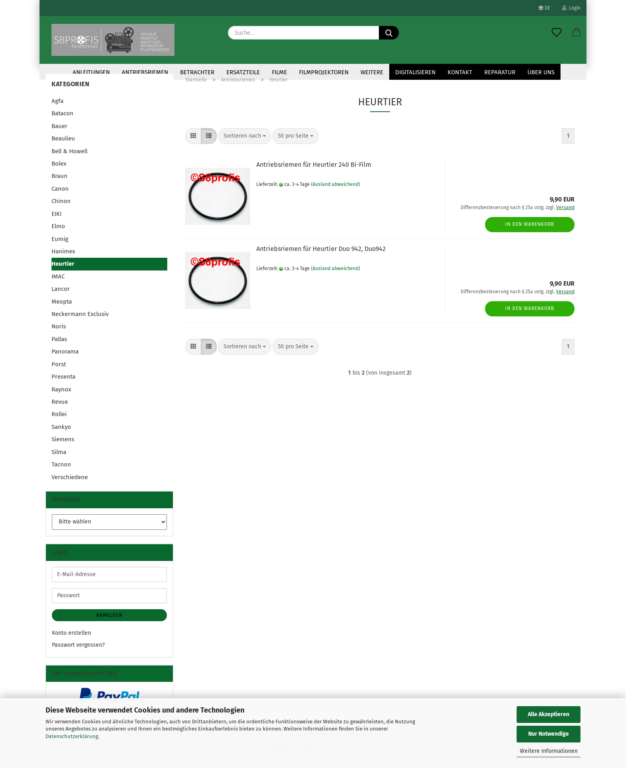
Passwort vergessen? (78, 650)
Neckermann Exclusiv (80, 319)
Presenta (63, 382)
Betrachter (197, 72)
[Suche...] (389, 32)
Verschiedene (70, 482)
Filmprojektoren (324, 72)
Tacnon (61, 470)
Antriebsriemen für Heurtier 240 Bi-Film (313, 170)
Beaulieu (63, 144)
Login (571, 8)
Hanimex (63, 257)
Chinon (61, 206)
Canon (60, 194)
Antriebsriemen (145, 72)
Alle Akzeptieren (548, 714)
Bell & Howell (69, 156)
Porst (59, 369)
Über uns (541, 72)
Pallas (59, 344)
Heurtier (63, 269)
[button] (576, 32)
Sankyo (61, 432)
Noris (59, 332)
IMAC (58, 282)
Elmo (58, 231)
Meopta (62, 307)
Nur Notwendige (548, 733)
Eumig (60, 244)
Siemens (63, 444)
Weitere (372, 72)
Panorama (65, 357)
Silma (59, 457)
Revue (60, 407)
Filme (279, 72)
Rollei (59, 419)
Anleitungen (91, 72)
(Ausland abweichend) (335, 190)
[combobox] (244, 142)
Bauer (59, 131)
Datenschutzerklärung (72, 736)
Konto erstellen (71, 638)
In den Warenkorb (529, 230)
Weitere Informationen (549, 751)
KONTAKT (460, 72)
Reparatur (499, 72)
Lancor (61, 294)
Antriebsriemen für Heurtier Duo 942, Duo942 (321, 254)
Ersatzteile (243, 72)
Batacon (62, 118)
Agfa (57, 106)
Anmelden (109, 621)
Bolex (59, 169)
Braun (59, 181)
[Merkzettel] (557, 32)
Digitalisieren (415, 72)
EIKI (56, 219)
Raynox (61, 395)
